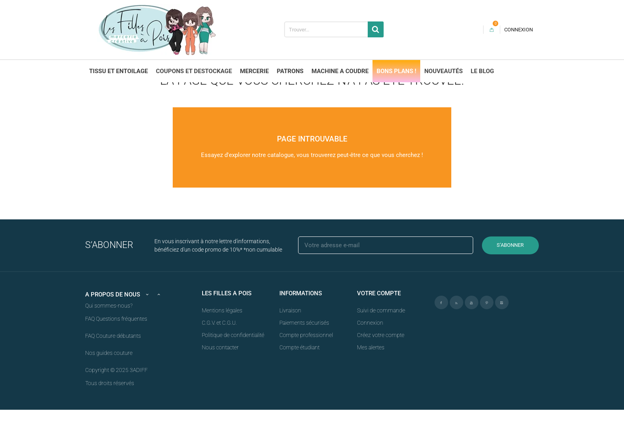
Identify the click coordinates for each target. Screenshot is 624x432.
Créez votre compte (380, 357)
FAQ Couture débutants (113, 358)
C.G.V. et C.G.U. (219, 345)
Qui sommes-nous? (109, 328)
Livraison (290, 332)
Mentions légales (222, 332)
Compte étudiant (299, 369)
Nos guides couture (109, 375)
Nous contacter (220, 369)
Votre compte (379, 315)
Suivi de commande (381, 332)
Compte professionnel (306, 357)
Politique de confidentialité (233, 357)
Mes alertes (370, 369)
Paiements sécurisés (304, 345)
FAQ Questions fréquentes (116, 341)
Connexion (370, 345)
